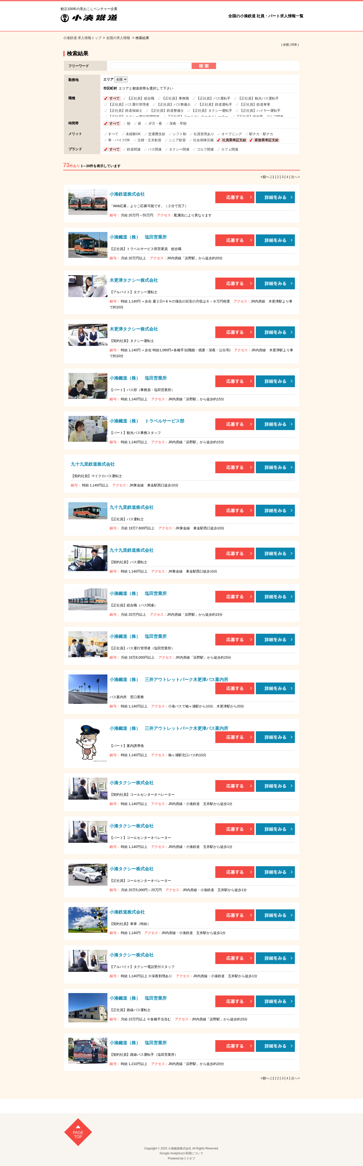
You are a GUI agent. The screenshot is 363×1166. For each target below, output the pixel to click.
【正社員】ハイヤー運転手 (259, 110)
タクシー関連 (179, 149)
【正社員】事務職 (175, 98)
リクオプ (189, 1158)
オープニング (231, 134)
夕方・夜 (155, 123)
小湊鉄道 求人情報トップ (82, 38)
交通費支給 (156, 134)
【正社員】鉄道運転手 (215, 104)
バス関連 (155, 149)
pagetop (78, 1135)
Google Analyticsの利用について (181, 1153)
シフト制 (179, 134)
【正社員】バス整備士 (173, 104)
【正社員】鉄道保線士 (125, 110)
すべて (114, 98)
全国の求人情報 (118, 38)
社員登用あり (204, 134)
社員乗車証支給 (234, 140)
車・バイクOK (119, 140)
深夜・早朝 (178, 123)
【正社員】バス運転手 (213, 98)
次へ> (295, 177)
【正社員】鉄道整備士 (167, 110)
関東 (294, 44)
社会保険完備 (203, 140)
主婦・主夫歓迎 (149, 140)
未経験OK (133, 134)
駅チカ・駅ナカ (261, 134)
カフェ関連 (229, 149)
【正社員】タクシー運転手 (211, 110)
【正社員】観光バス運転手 (258, 98)
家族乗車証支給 (267, 140)
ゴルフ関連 (205, 149)
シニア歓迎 (177, 140)
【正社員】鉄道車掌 (254, 104)
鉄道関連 (134, 149)
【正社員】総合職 (140, 98)
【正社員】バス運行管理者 (128, 104)
